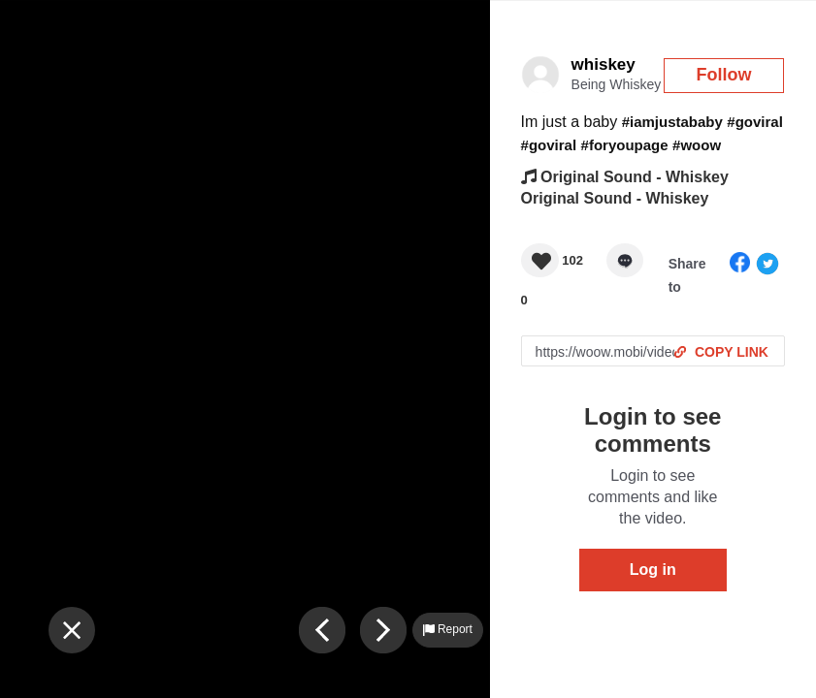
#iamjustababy (672, 121)
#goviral (755, 121)
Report (448, 629)
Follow (724, 74)
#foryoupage (625, 145)
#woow (696, 145)
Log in (653, 569)
